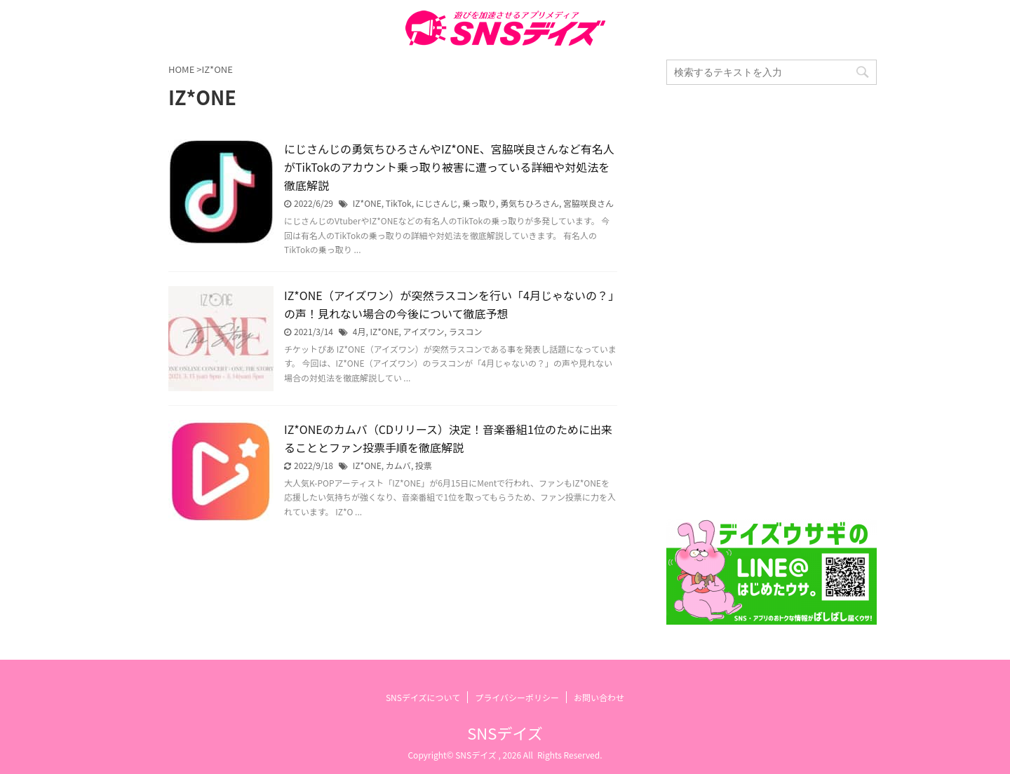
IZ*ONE (367, 203)
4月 (359, 331)
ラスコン (466, 331)
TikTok (399, 203)
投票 (423, 465)
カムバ (398, 465)
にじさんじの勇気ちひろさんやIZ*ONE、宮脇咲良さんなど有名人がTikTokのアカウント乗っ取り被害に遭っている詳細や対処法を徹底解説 (449, 167)
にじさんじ (437, 203)
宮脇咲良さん (588, 203)
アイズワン (424, 331)
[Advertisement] (771, 302)
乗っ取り (479, 203)
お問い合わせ (599, 697)
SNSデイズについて (423, 697)
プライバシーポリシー (517, 697)
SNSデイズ (504, 732)
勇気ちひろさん (529, 203)
